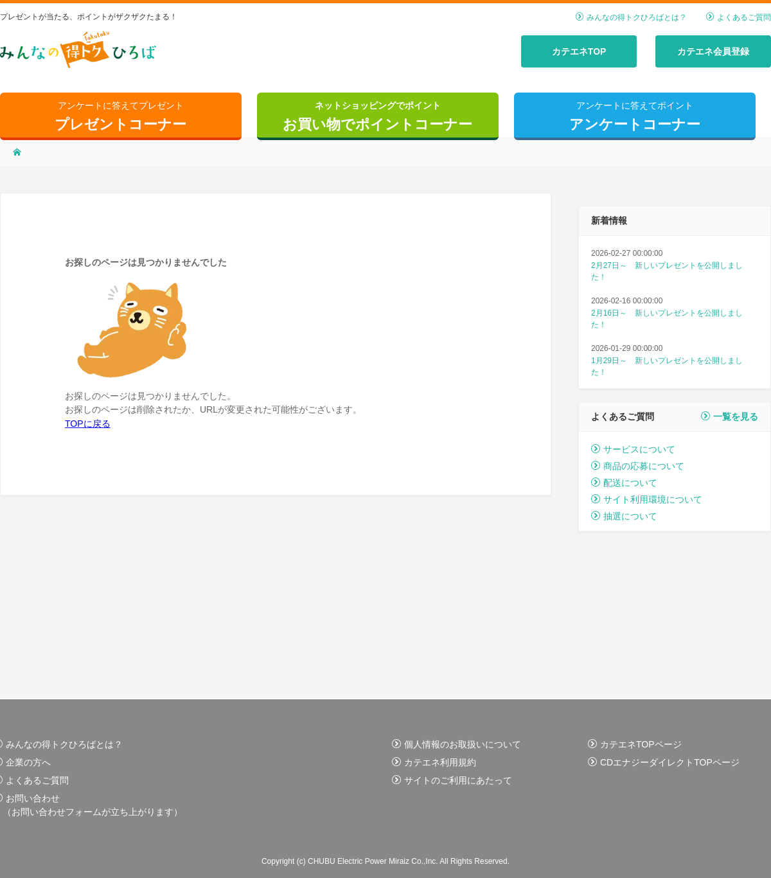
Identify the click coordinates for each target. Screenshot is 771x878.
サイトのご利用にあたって (452, 780)
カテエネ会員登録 (713, 51)
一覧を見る (729, 416)
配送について (624, 483)
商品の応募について (637, 466)
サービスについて (633, 449)
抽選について (624, 516)
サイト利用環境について (646, 499)
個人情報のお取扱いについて (456, 744)
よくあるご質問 (738, 17)
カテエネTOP (579, 51)
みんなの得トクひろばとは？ (631, 17)
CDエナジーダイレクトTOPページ (664, 762)
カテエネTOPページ (635, 744)
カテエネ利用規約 (434, 762)
